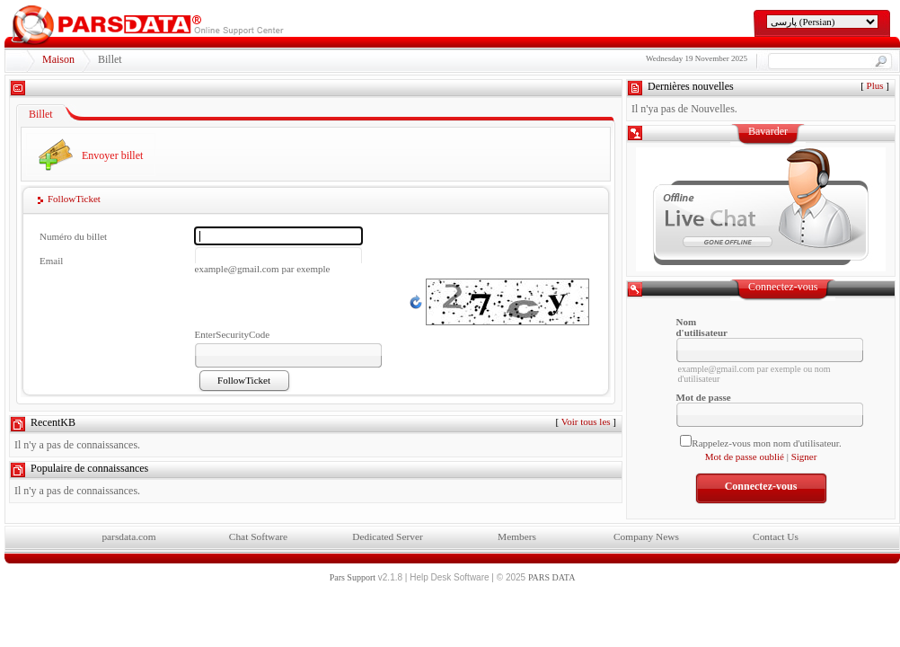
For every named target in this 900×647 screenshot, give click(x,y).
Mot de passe (703, 397)
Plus (875, 85)
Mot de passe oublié (744, 456)
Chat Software (258, 536)
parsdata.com (128, 536)
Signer (804, 456)
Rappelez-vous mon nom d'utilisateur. (766, 443)
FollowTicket (74, 198)
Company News (646, 536)
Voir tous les (586, 421)
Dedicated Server (387, 536)
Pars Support (352, 577)
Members (517, 536)
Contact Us (776, 536)
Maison (58, 59)
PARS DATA (551, 577)
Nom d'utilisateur (702, 327)
